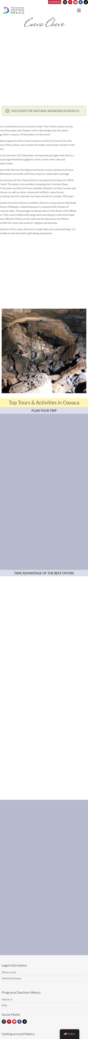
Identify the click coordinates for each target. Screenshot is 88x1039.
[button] (44, 112)
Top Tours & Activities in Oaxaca (44, 402)
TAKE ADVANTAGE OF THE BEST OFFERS (44, 573)
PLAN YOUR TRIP (44, 410)
